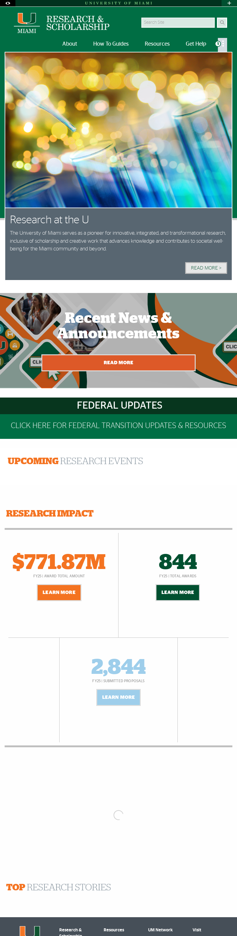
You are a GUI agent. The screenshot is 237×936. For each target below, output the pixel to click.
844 (178, 562)
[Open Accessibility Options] (7, 3)
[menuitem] (222, 45)
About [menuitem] (69, 44)
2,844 (118, 667)
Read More (118, 362)
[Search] (222, 23)
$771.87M (59, 562)
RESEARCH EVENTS (75, 461)
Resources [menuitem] (157, 44)
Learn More (59, 592)
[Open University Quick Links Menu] (229, 3)
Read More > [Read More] (206, 268)
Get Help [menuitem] (196, 44)
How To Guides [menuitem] (111, 44)
